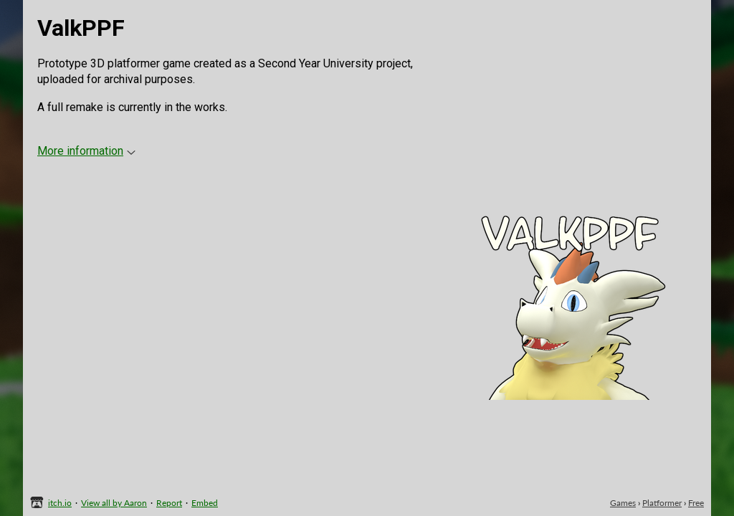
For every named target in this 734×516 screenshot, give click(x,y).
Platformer (662, 502)
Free (696, 502)
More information (86, 151)
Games (623, 502)
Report (169, 502)
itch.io (60, 502)
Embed (204, 502)
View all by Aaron (114, 502)
